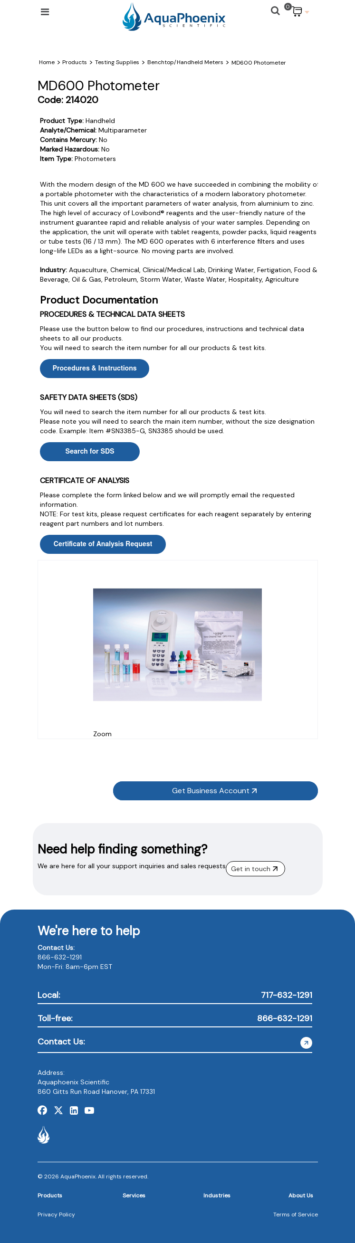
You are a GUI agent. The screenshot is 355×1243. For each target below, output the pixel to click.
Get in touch (254, 868)
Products (50, 1195)
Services (134, 1195)
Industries (216, 1195)
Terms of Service (295, 1214)
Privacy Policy (56, 1214)
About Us (300, 1195)
